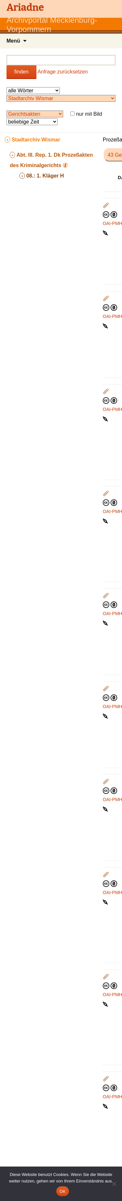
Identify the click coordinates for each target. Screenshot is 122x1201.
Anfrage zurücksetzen (62, 71)
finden (21, 71)
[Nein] (114, 1184)
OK (63, 1191)
